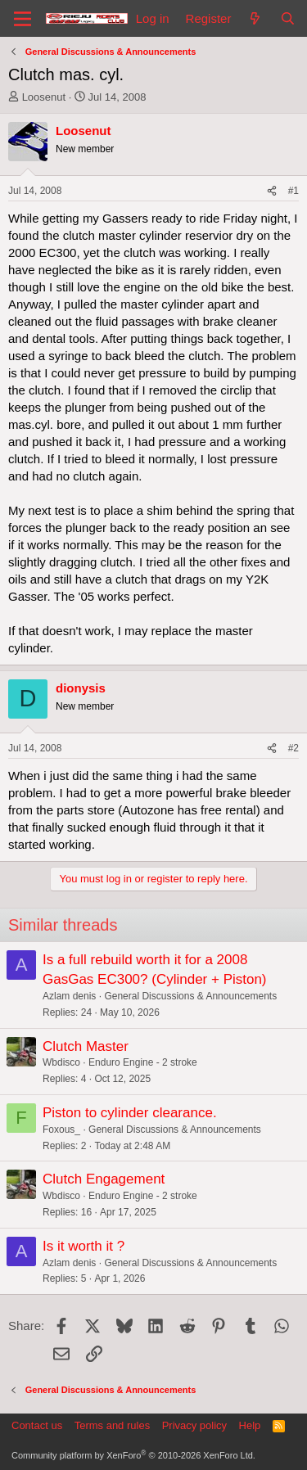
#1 (293, 190)
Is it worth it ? (83, 1246)
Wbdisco (61, 1062)
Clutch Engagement (104, 1179)
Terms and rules (112, 1425)
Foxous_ (61, 1129)
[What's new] (255, 18)
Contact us (36, 1425)
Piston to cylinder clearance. (130, 1113)
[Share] (271, 191)
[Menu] (22, 18)
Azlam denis (69, 996)
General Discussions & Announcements (190, 996)
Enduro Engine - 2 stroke (142, 1062)
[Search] (288, 18)
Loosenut (44, 97)
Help (250, 1425)
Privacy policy (194, 1425)
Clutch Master (86, 1046)
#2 (293, 748)
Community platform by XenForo (133, 1455)
